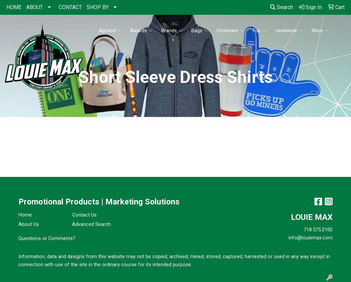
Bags (199, 31)
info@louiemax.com (311, 238)
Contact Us (84, 215)
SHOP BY (98, 7)
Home (25, 215)
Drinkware (230, 31)
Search (281, 7)
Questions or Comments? (46, 238)
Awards (141, 31)
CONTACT (70, 7)
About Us (28, 224)
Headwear (289, 31)
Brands (172, 31)
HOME (13, 7)
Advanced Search (91, 224)
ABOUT (34, 7)
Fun (259, 31)
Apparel (110, 31)
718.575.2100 (318, 230)
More (320, 31)
